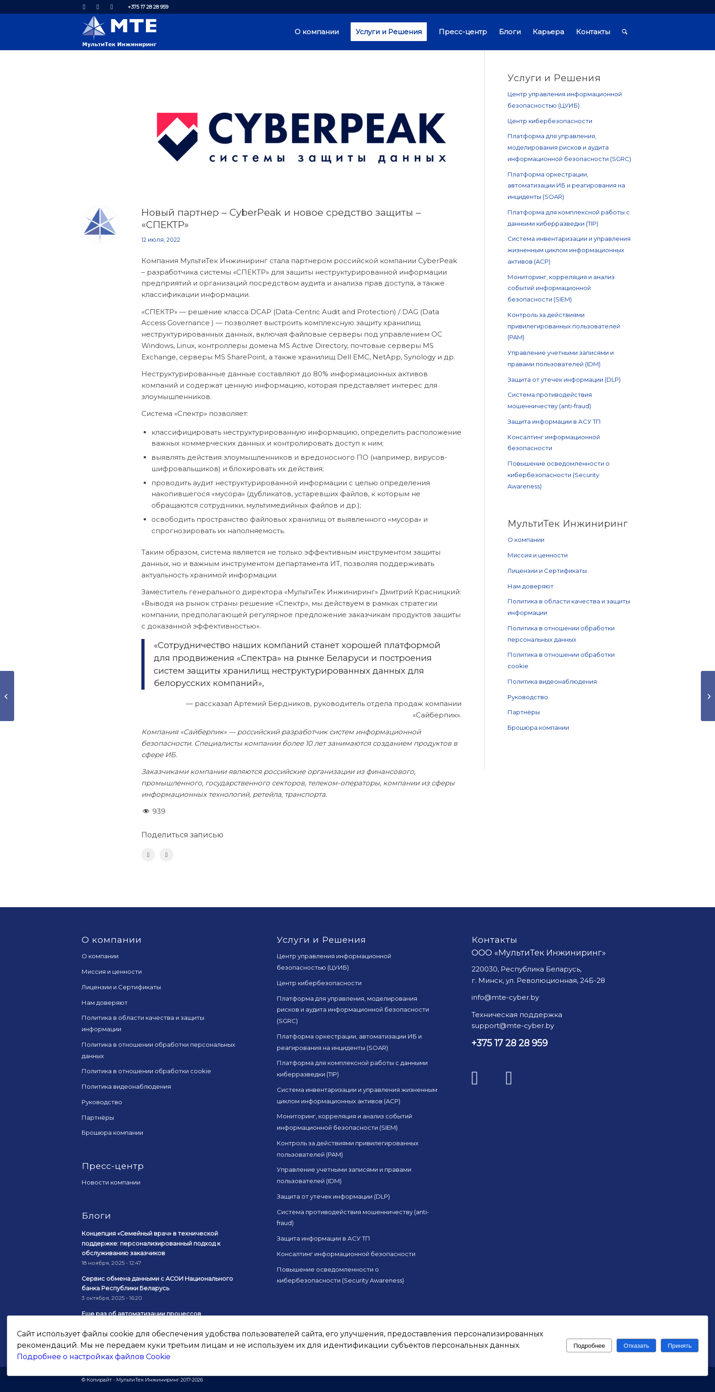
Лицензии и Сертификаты (547, 570)
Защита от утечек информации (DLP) (564, 379)
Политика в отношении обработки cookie (561, 660)
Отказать (636, 1345)
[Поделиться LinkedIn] (166, 855)
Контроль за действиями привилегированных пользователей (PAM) (564, 326)
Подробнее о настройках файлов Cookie (94, 1356)
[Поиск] (624, 32)
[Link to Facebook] (97, 7)
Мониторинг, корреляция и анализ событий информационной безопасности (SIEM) (561, 288)
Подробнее (589, 1345)
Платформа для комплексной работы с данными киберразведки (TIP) (569, 217)
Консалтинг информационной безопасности (554, 442)
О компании (526, 539)
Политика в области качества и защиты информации (569, 606)
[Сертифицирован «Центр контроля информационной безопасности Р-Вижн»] (708, 696)
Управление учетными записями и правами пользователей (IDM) (561, 358)
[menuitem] (317, 32)
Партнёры (524, 712)
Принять (680, 1345)
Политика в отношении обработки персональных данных (561, 633)
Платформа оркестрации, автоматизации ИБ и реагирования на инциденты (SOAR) (566, 186)
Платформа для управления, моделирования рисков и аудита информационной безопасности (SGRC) (569, 147)
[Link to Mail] (112, 7)
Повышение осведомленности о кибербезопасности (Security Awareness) (559, 475)
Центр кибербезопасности (550, 121)
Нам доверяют (531, 586)
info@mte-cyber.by (505, 997)
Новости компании (111, 1182)
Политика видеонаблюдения (552, 681)
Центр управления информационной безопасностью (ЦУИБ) (565, 99)
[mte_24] (119, 32)
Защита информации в (554, 421)
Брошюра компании (538, 727)
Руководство (528, 697)
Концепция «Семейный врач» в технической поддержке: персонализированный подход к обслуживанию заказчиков (151, 1243)
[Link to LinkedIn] (84, 7)
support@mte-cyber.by (512, 1025)
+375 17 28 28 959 (148, 7)
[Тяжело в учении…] (7, 696)
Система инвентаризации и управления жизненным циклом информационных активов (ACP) (569, 250)
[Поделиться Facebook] (148, 855)
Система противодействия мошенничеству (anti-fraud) (550, 400)
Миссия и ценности (538, 555)
